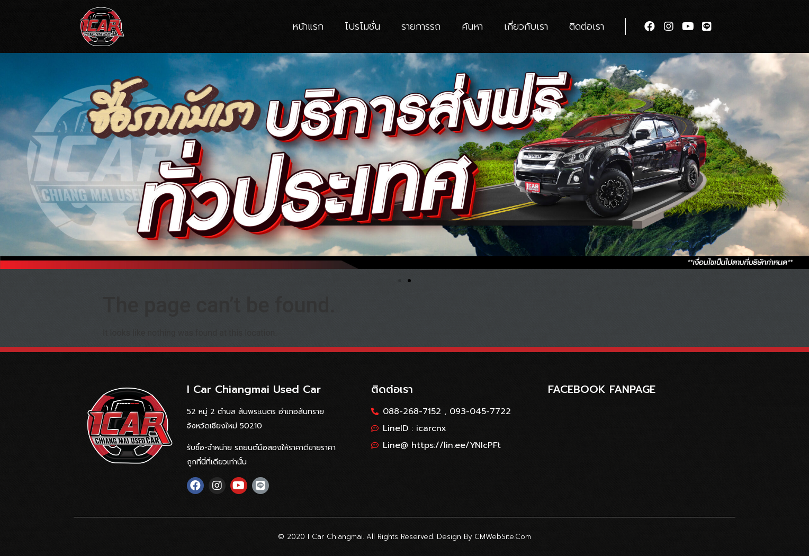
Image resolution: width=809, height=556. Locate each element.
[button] (399, 280)
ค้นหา (472, 26)
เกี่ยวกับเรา (526, 26)
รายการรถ (421, 26)
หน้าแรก (307, 26)
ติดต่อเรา (586, 26)
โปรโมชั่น (362, 26)
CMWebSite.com (502, 537)
